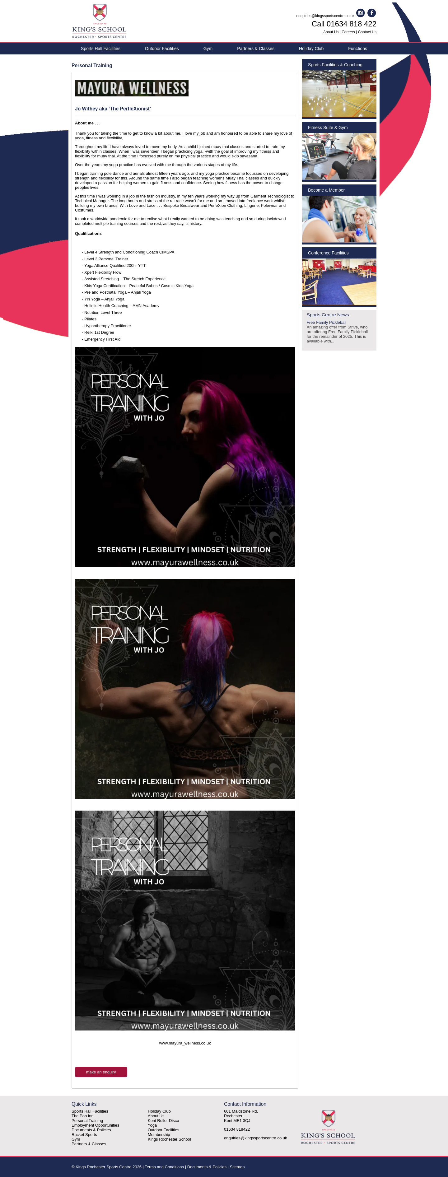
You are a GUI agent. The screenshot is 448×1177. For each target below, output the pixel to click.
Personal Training (87, 1120)
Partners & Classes (255, 48)
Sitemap (237, 1167)
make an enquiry (101, 1072)
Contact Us (367, 32)
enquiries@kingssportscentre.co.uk (325, 16)
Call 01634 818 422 (344, 24)
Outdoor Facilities (162, 48)
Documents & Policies (91, 1130)
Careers (348, 32)
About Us (330, 32)
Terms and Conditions (164, 1167)
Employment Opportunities (95, 1125)
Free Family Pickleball (339, 331)
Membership (159, 1134)
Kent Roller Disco (163, 1120)
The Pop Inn (83, 1116)
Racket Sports (84, 1134)
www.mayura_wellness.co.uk (185, 1043)
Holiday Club (311, 48)
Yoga (152, 1125)
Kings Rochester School (169, 1139)
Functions (357, 48)
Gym (208, 48)
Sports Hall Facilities (100, 48)
